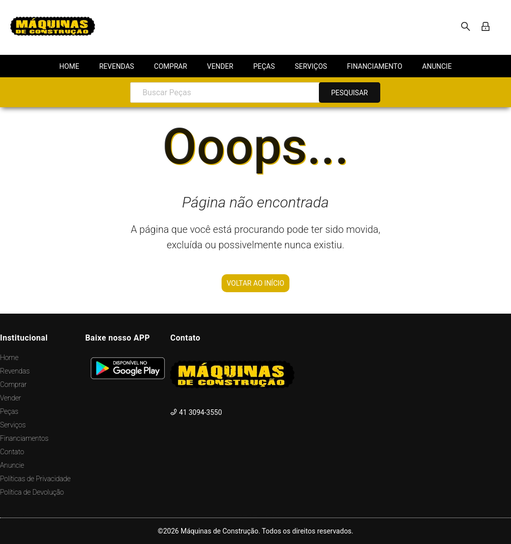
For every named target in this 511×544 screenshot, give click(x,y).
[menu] (255, 66)
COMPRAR (170, 66)
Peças (9, 411)
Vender (10, 398)
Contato (12, 452)
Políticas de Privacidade (35, 479)
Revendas (14, 371)
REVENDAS (116, 66)
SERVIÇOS (311, 66)
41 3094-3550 (196, 412)
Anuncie (12, 465)
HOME (69, 66)
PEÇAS (263, 66)
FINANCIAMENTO (374, 66)
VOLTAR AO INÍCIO (255, 283)
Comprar (13, 384)
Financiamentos (24, 438)
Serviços (12, 425)
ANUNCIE (437, 66)
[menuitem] (69, 66)
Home (9, 358)
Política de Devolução (32, 492)
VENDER (220, 66)
